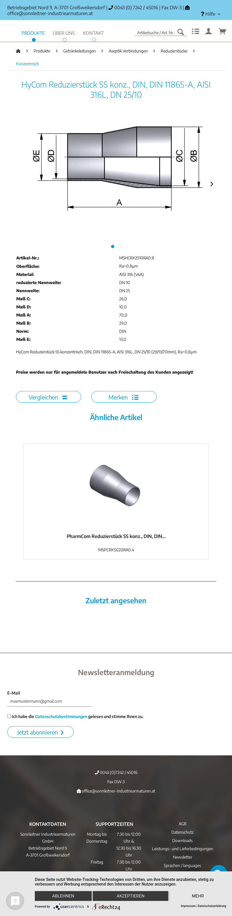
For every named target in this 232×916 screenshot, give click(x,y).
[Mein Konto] (209, 31)
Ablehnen (63, 896)
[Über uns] (64, 32)
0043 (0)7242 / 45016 (116, 772)
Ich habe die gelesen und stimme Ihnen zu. (75, 716)
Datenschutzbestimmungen (61, 716)
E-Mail (13, 692)
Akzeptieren (130, 896)
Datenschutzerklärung (212, 906)
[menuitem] (210, 14)
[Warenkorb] (223, 31)
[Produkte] (33, 32)
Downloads (182, 840)
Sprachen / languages (182, 865)
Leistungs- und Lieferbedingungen (182, 848)
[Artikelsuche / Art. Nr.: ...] (161, 31)
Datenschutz (182, 832)
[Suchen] (181, 31)
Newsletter (182, 857)
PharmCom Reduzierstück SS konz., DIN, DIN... (116, 536)
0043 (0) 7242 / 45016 (133, 7)
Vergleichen (48, 397)
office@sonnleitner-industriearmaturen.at (50, 13)
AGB (182, 823)
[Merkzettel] (195, 31)
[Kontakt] (93, 32)
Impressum (188, 906)
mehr (198, 896)
